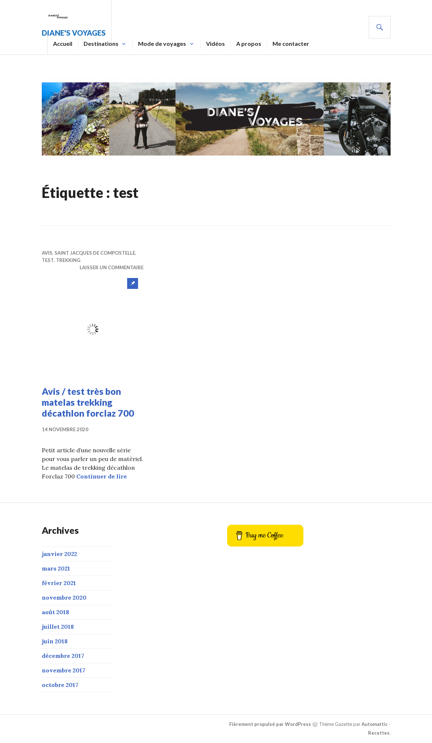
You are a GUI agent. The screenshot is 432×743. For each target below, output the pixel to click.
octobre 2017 (60, 684)
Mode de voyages (162, 43)
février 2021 (59, 583)
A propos (248, 43)
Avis (47, 253)
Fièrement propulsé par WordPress (270, 724)
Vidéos (215, 43)
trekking (68, 260)
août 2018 (55, 612)
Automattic (375, 724)
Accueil (62, 43)
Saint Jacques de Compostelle (94, 253)
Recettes (378, 733)
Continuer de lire (101, 476)
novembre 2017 (63, 670)
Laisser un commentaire (112, 267)
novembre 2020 (64, 597)
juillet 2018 (58, 626)
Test (48, 260)
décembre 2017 (63, 655)
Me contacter (290, 43)
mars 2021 (56, 568)
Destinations (101, 43)
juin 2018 (55, 641)
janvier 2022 (59, 553)
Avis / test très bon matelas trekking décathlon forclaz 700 (88, 402)
